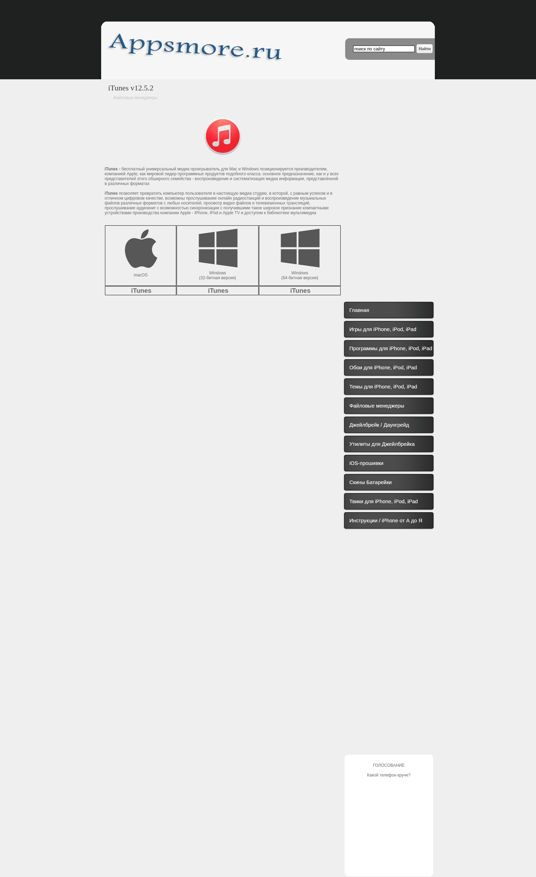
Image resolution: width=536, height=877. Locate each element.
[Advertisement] (386, 180)
